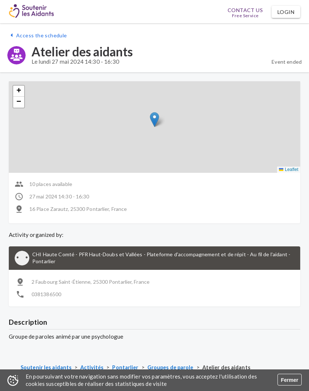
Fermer (289, 380)
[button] (286, 12)
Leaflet (288, 169)
